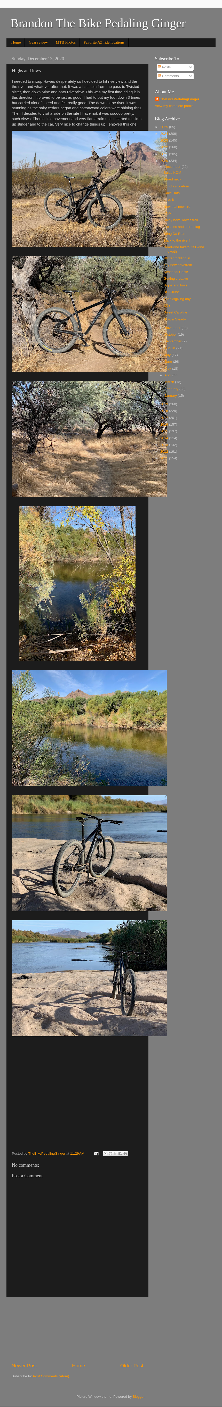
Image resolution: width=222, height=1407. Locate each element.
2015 (164, 431)
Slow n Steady (175, 319)
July (168, 355)
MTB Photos (66, 42)
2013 (164, 445)
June (168, 361)
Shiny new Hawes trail (181, 220)
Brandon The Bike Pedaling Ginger (98, 23)
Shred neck (172, 179)
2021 (164, 154)
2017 (164, 418)
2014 (164, 438)
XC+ (167, 306)
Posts (164, 67)
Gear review (38, 42)
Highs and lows (175, 285)
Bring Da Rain (174, 234)
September (173, 341)
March (169, 382)
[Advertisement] (77, 1329)
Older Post (131, 1365)
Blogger (139, 1396)
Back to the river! (177, 240)
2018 (164, 411)
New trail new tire (177, 207)
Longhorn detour (176, 186)
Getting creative (176, 278)
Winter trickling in (177, 258)
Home (16, 42)
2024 (164, 134)
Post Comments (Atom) (51, 1376)
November (172, 328)
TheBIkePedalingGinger (179, 99)
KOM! (168, 213)
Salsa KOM (172, 173)
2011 (164, 458)
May (168, 368)
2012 (164, 451)
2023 (164, 140)
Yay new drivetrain (178, 265)
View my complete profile (174, 106)
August (170, 348)
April (168, 375)
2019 (164, 404)
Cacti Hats (172, 193)
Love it (169, 200)
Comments (168, 76)
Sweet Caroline (175, 312)
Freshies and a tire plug (182, 227)
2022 (164, 147)
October (171, 334)
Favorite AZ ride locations (104, 42)
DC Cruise (172, 292)
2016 (164, 424)
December (172, 167)
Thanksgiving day (177, 299)
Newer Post (24, 1365)
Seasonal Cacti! (176, 272)
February (171, 389)
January (171, 396)
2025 (164, 127)
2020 (164, 161)
